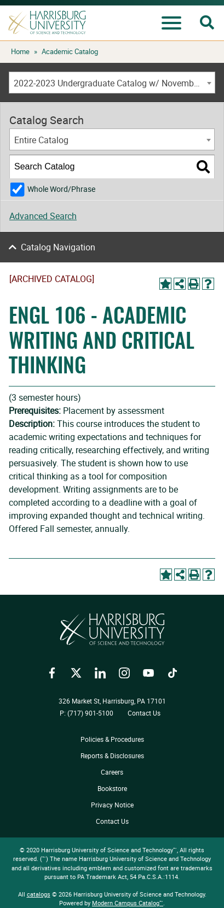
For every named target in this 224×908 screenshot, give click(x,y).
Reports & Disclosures (112, 755)
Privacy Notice (112, 804)
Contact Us (144, 712)
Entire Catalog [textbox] (41, 140)
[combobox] (112, 82)
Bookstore (112, 788)
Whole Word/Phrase (61, 189)
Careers (112, 772)
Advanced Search (43, 216)
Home (20, 51)
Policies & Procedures (112, 739)
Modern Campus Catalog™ (127, 903)
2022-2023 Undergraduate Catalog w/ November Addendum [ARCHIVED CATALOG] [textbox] (114, 83)
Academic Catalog (70, 51)
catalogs (38, 894)
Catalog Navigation (58, 247)
